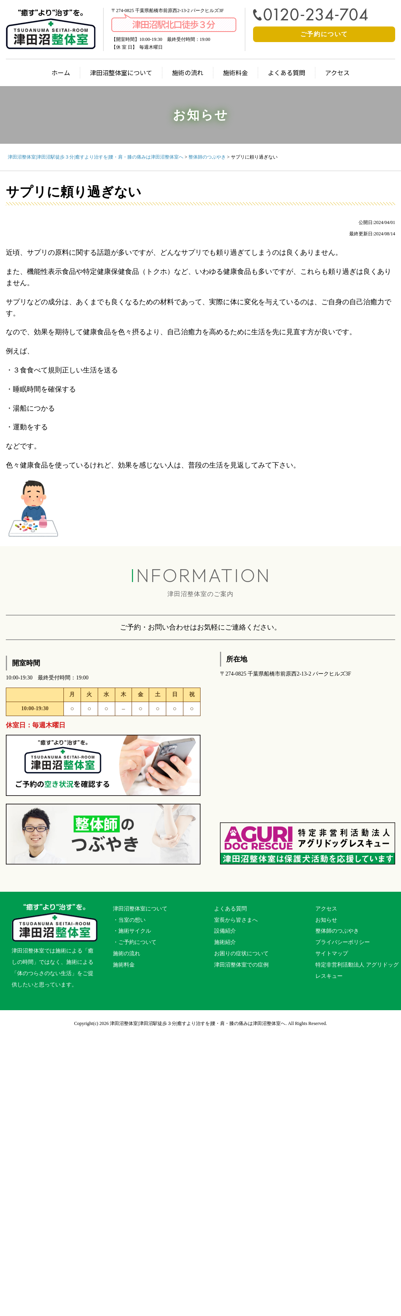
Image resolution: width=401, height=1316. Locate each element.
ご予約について (324, 34)
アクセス (337, 72)
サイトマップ (331, 953)
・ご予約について (135, 942)
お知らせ (326, 920)
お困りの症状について (241, 953)
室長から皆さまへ (236, 920)
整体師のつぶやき (337, 931)
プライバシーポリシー (342, 942)
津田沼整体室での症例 (241, 965)
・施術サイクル (132, 931)
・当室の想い (129, 920)
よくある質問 (286, 72)
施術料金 (235, 72)
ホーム (60, 72)
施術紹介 (225, 942)
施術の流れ (187, 72)
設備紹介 (225, 931)
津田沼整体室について (121, 72)
